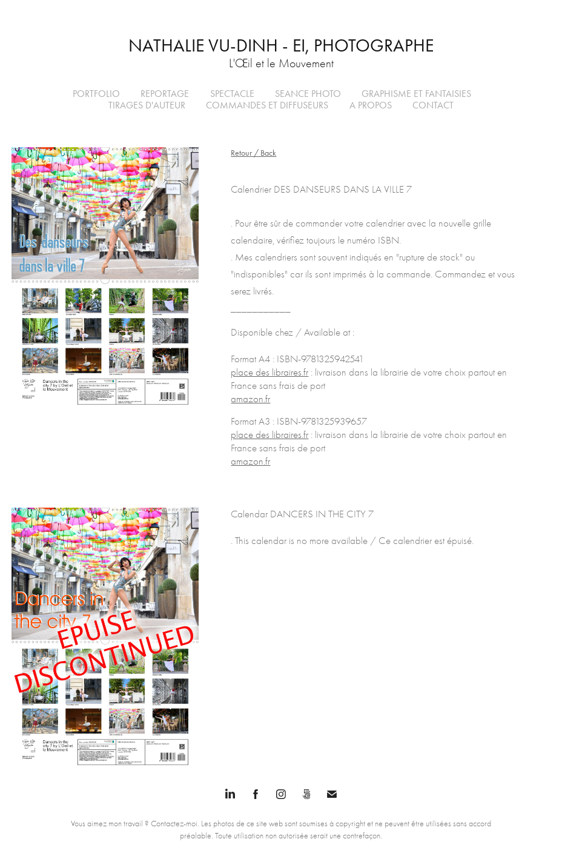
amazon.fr (250, 399)
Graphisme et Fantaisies (416, 93)
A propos (370, 105)
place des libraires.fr (269, 372)
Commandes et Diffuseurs (267, 105)
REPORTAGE (164, 93)
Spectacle (232, 93)
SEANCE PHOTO (308, 93)
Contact (433, 105)
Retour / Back (253, 153)
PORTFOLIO (96, 93)
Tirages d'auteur (146, 105)
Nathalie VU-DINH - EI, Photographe (281, 45)
